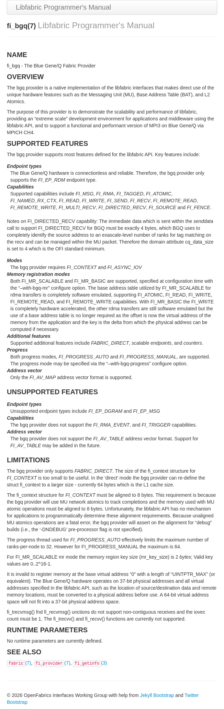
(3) (90, 663)
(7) (19, 663)
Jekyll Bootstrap (157, 695)
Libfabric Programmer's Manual (63, 7)
